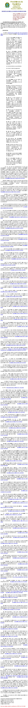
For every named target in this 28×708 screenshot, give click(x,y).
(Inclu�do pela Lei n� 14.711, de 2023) (16, 412)
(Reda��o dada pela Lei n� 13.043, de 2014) (15, 178)
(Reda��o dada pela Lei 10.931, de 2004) (14, 228)
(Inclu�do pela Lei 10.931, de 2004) (8, 264)
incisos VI (10, 348)
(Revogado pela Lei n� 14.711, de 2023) (15, 387)
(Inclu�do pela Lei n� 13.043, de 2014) (18, 283)
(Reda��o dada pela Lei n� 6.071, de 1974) (16, 350)
